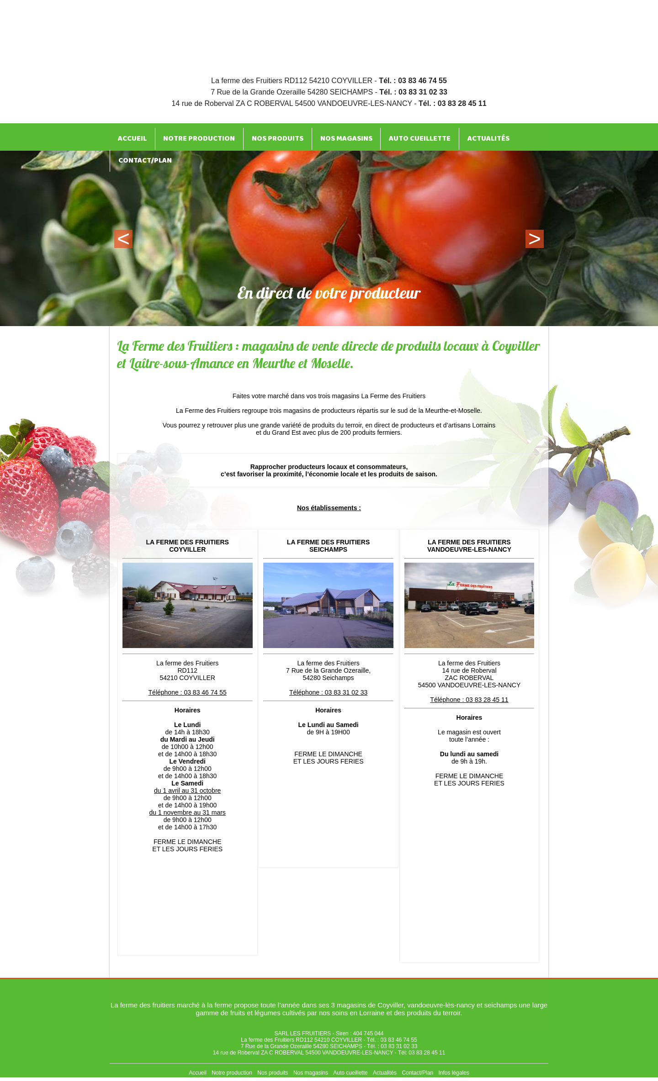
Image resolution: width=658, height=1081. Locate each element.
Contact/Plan (143, 155)
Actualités (461, 137)
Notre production (191, 137)
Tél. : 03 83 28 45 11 (453, 103)
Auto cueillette (396, 137)
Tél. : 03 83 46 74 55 (413, 80)
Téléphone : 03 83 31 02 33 (328, 692)
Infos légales (453, 1073)
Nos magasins (328, 137)
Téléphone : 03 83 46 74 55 (188, 692)
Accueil (129, 137)
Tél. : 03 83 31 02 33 (413, 92)
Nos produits (264, 137)
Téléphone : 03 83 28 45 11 (469, 699)
